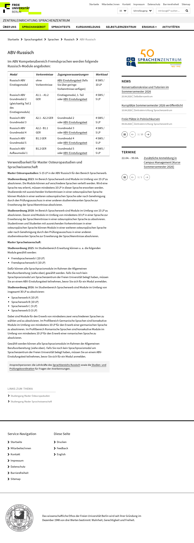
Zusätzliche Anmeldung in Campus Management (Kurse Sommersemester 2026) (162, 162)
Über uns (9, 27)
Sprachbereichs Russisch (66, 365)
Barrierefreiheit (171, 4)
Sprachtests (60, 27)
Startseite (94, 4)
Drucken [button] (61, 442)
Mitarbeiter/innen (111, 4)
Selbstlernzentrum (121, 27)
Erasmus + (149, 27)
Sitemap (186, 4)
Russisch (69, 39)
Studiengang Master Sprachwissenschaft (31, 401)
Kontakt (126, 4)
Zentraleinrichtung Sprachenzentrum (36, 20)
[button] (122, 11)
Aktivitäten (171, 27)
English (61, 454)
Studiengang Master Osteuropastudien (30, 395)
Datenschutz (154, 4)
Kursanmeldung (88, 27)
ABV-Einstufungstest (69, 80)
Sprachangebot (34, 27)
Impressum (139, 4)
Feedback (62, 448)
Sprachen (53, 39)
